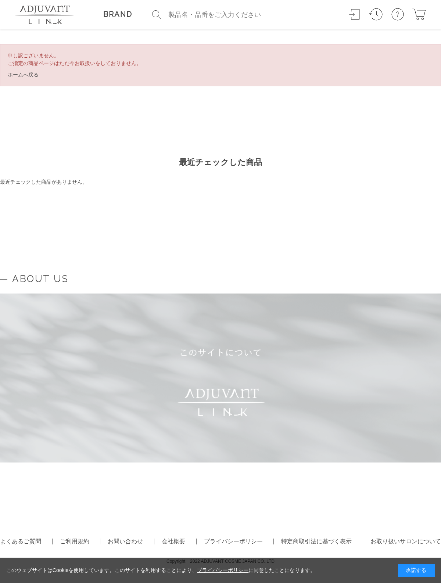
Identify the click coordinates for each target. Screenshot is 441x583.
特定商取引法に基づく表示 (316, 541)
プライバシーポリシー (233, 541)
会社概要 (173, 541)
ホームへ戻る (23, 75)
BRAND (117, 14)
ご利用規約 (74, 541)
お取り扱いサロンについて (405, 541)
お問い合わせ (125, 541)
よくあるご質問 (20, 541)
